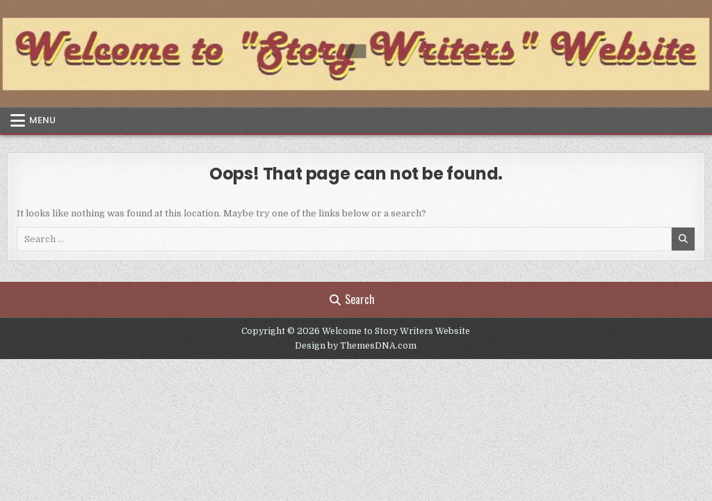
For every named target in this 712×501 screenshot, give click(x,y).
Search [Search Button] (352, 299)
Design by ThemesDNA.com (355, 346)
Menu (42, 120)
